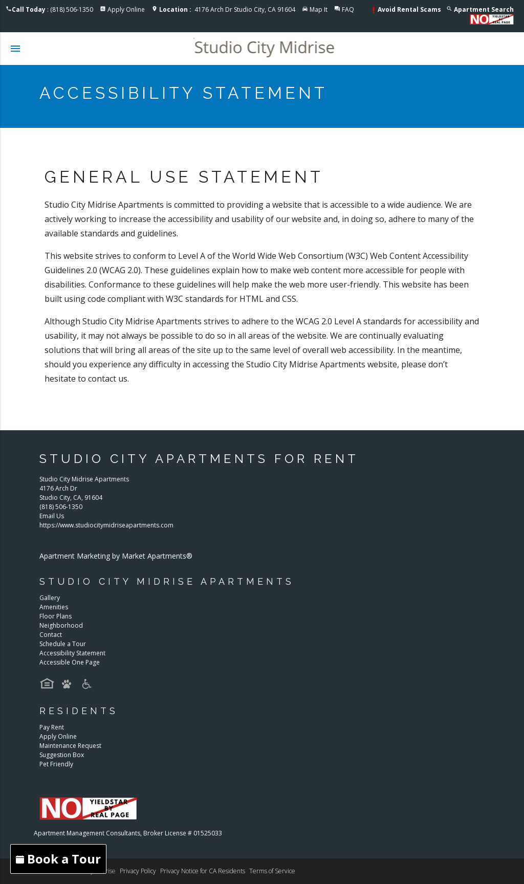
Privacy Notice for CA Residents (202, 871)
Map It (319, 9)
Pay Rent (51, 727)
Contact (50, 634)
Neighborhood (61, 625)
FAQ (348, 9)
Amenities (53, 607)
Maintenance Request (70, 745)
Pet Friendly (56, 764)
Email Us (51, 516)
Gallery (49, 597)
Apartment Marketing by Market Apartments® (115, 556)
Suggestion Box (61, 754)
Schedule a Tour (62, 643)
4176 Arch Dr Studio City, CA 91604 (227, 9)
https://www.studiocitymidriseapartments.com (106, 525)
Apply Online (126, 9)
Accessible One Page (69, 662)
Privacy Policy (138, 871)
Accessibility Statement (72, 653)
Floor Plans (55, 616)
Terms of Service (272, 871)
